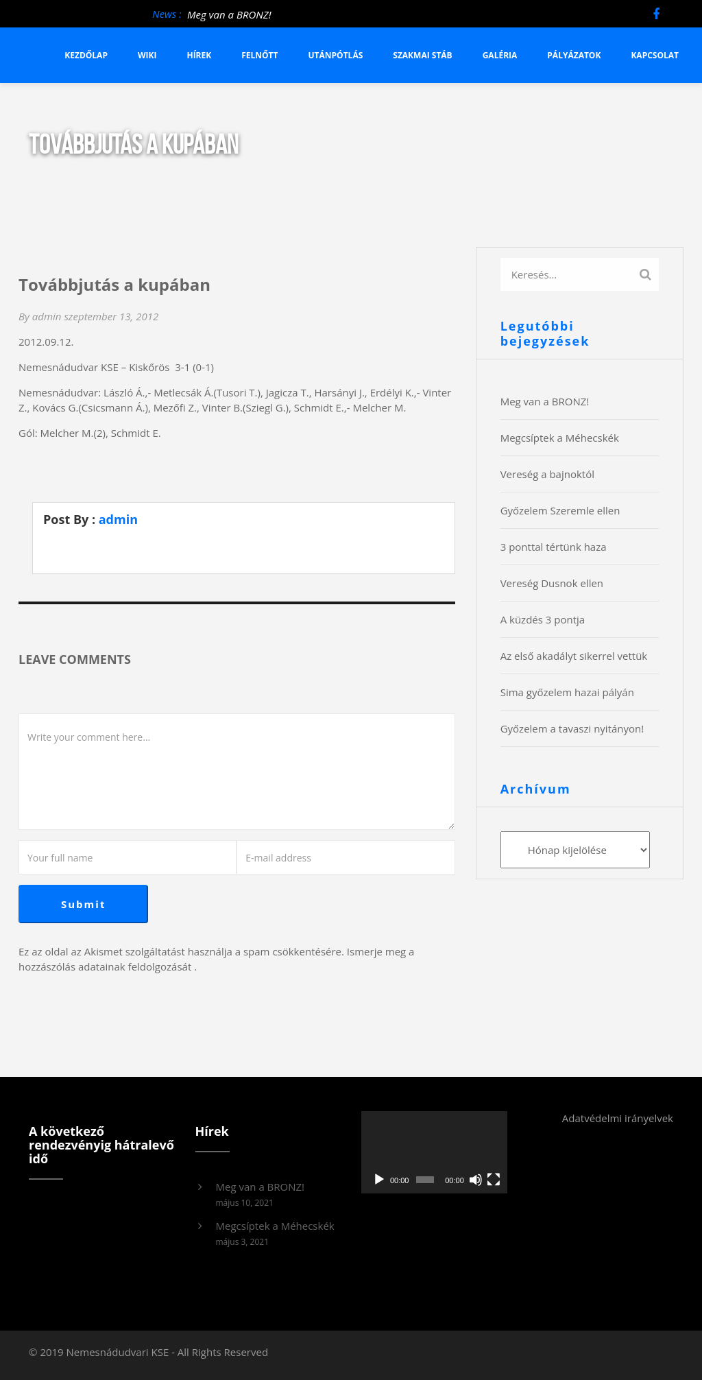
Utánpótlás (335, 55)
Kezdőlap (86, 55)
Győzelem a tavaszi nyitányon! (572, 728)
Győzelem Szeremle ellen (560, 510)
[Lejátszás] (379, 1180)
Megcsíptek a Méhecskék (559, 437)
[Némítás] (476, 1180)
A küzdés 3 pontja (542, 619)
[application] (434, 1152)
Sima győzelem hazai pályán (567, 692)
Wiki (147, 55)
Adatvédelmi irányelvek (617, 1118)
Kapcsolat (655, 55)
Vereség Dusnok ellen (551, 583)
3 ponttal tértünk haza (553, 547)
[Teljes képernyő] (493, 1180)
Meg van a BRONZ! (229, 14)
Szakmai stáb (422, 55)
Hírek (198, 55)
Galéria (500, 55)
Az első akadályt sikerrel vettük (574, 656)
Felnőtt (259, 55)
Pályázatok (574, 55)
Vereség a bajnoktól (547, 474)
